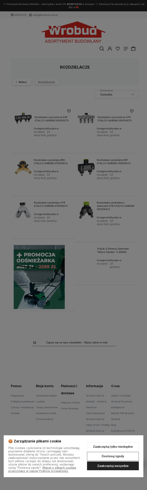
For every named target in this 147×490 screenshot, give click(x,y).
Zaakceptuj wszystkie (113, 466)
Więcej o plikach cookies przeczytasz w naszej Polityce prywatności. (42, 469)
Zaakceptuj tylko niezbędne (113, 446)
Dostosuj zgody (113, 456)
